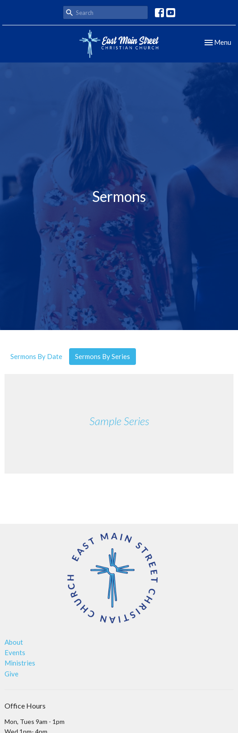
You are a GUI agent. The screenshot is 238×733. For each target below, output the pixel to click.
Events (15, 652)
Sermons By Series (102, 356)
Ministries (20, 663)
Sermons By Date (36, 356)
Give (12, 674)
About (14, 642)
